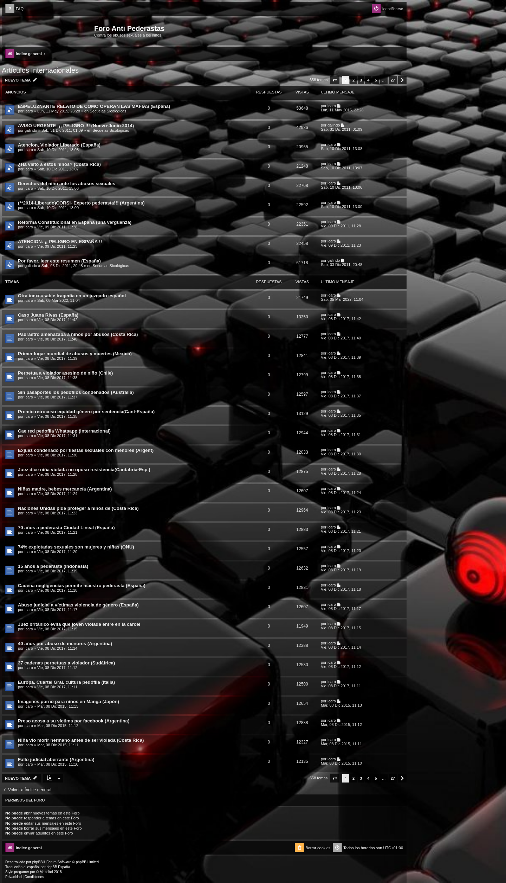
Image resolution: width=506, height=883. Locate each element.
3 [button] (361, 80)
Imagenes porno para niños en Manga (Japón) (68, 701)
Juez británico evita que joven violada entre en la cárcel (79, 624)
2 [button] (353, 80)
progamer (21, 872)
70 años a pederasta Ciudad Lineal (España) (66, 527)
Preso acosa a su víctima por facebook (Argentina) (73, 720)
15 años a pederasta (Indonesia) (53, 566)
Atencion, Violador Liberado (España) (59, 145)
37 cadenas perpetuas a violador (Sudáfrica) (66, 663)
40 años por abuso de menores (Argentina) (65, 643)
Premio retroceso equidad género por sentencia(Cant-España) (86, 411)
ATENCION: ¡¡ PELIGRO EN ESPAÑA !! (60, 241)
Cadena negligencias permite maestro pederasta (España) (81, 585)
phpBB (37, 862)
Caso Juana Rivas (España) (48, 315)
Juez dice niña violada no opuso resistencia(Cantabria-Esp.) (84, 469)
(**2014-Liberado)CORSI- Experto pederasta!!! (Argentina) (81, 203)
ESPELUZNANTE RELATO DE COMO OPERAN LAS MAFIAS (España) (94, 106)
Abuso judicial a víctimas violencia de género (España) (78, 605)
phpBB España (58, 867)
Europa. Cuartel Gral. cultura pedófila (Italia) (66, 682)
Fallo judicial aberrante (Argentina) (56, 759)
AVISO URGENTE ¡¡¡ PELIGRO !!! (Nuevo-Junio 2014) (76, 125)
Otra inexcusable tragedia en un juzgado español (72, 295)
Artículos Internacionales (40, 70)
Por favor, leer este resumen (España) (59, 261)
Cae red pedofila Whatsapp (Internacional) (64, 431)
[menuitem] (14, 9)
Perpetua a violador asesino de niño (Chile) (65, 373)
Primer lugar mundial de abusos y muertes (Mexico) (75, 353)
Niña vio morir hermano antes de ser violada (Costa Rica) (81, 740)
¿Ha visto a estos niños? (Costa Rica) (59, 164)
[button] (334, 80)
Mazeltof (46, 872)
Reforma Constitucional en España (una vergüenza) (74, 222)
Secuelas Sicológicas (108, 111)
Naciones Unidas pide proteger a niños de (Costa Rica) (78, 508)
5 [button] (376, 80)
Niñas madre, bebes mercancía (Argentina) (65, 489)
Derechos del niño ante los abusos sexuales (66, 183)
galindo (31, 130)
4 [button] (368, 80)
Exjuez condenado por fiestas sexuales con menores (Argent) (86, 450)
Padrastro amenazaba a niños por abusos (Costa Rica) (78, 334)
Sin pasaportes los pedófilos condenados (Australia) (76, 392)
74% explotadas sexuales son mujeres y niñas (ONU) (76, 547)
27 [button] (393, 80)
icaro (29, 111)
